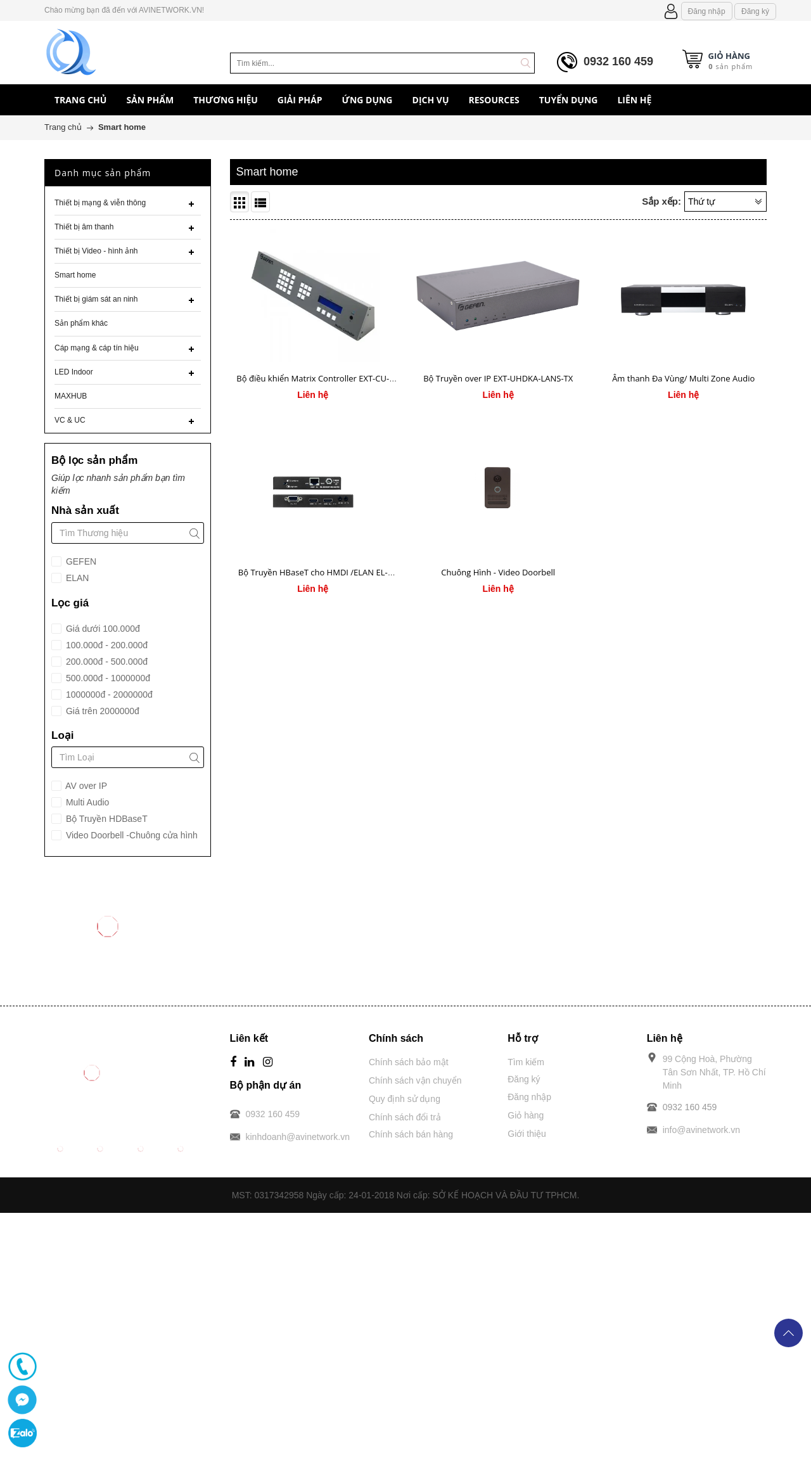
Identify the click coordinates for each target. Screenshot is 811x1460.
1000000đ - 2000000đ (108, 694)
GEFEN (79, 561)
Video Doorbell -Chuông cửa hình (130, 835)
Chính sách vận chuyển (415, 1080)
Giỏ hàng (526, 1115)
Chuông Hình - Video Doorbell (498, 572)
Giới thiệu (527, 1134)
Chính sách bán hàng (411, 1134)
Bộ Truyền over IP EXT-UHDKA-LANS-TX (498, 378)
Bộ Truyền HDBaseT (105, 819)
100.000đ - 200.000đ (105, 645)
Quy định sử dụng (404, 1099)
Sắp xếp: (661, 201)
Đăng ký (755, 11)
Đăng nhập (706, 11)
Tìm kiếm (526, 1062)
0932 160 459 (618, 61)
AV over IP (85, 786)
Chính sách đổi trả (405, 1117)
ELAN (76, 578)
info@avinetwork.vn (701, 1130)
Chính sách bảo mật (409, 1062)
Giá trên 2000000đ (101, 711)
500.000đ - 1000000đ (106, 678)
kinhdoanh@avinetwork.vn (298, 1137)
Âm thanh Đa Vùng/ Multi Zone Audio (683, 378)
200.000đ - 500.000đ (105, 661)
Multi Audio (86, 802)
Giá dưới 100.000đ (101, 629)
